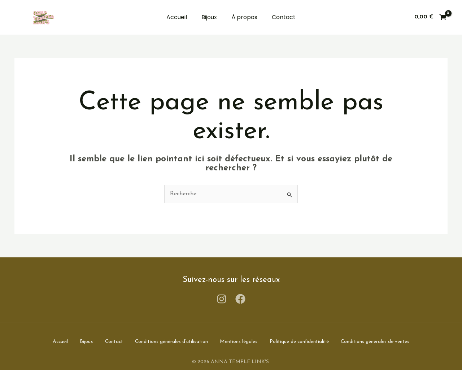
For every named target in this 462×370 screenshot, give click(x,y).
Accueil (176, 17)
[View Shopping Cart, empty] (430, 17)
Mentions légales (242, 341)
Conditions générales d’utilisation (172, 341)
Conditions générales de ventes (383, 341)
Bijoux (209, 17)
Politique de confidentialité (305, 341)
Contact (284, 17)
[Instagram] (222, 299)
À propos (244, 17)
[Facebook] (240, 299)
